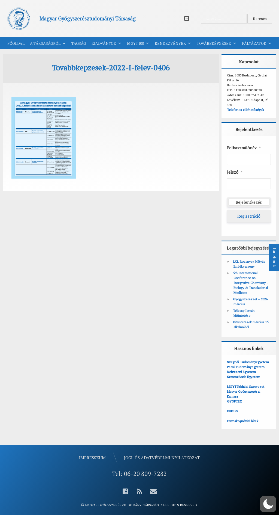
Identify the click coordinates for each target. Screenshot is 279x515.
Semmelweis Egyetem (243, 377)
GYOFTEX (234, 401)
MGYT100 (138, 43)
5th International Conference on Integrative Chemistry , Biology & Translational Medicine (250, 283)
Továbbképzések (216, 43)
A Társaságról (48, 43)
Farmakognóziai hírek (242, 421)
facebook (274, 257)
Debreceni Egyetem (241, 372)
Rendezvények (173, 43)
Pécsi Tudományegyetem (246, 367)
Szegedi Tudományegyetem (248, 362)
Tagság (78, 43)
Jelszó (234, 172)
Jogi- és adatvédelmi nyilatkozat (162, 457)
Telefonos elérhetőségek (245, 110)
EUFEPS (232, 411)
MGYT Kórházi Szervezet (245, 386)
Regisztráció (248, 216)
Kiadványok (107, 43)
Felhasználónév (244, 148)
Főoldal (16, 43)
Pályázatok (257, 43)
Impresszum (92, 457)
